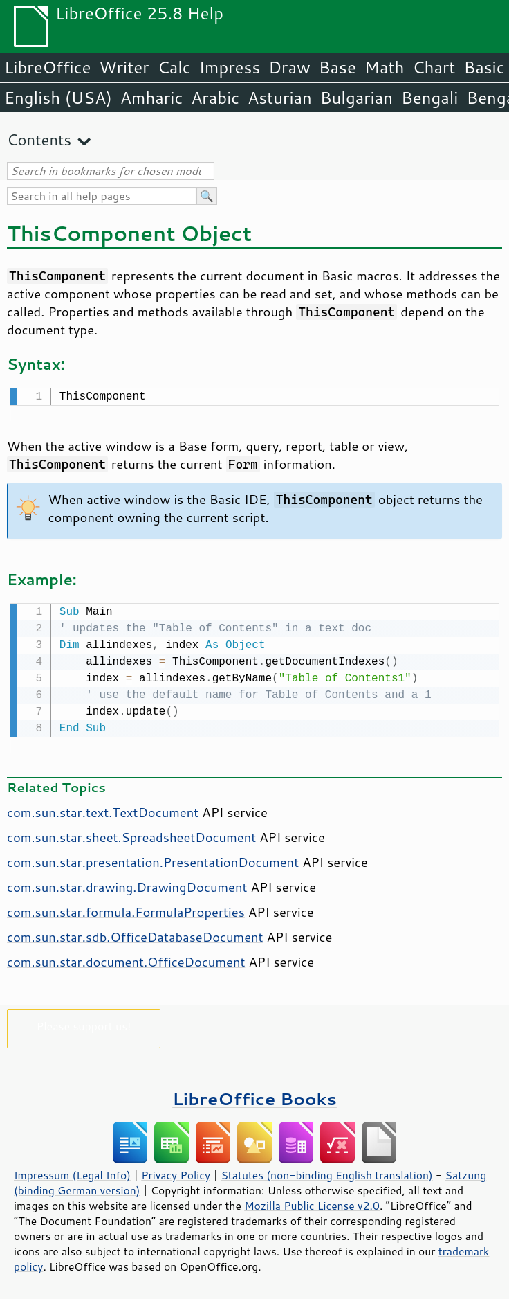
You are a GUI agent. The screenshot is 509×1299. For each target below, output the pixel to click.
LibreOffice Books (254, 1096)
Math (384, 67)
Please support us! (84, 1023)
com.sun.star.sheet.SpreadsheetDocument (131, 834)
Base (337, 67)
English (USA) (58, 97)
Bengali (429, 97)
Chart (433, 67)
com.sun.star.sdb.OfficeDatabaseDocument (135, 934)
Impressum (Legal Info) (72, 1172)
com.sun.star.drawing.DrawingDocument (127, 884)
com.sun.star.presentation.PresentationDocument (153, 859)
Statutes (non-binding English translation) (326, 1172)
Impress (230, 67)
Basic (483, 67)
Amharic (151, 97)
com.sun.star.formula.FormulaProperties (126, 909)
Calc (174, 67)
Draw (289, 67)
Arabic (215, 97)
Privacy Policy (175, 1172)
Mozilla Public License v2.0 (312, 1202)
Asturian (280, 97)
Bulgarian (356, 97)
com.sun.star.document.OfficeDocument (126, 959)
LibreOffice (47, 67)
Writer (124, 67)
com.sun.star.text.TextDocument (102, 809)
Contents (39, 139)
